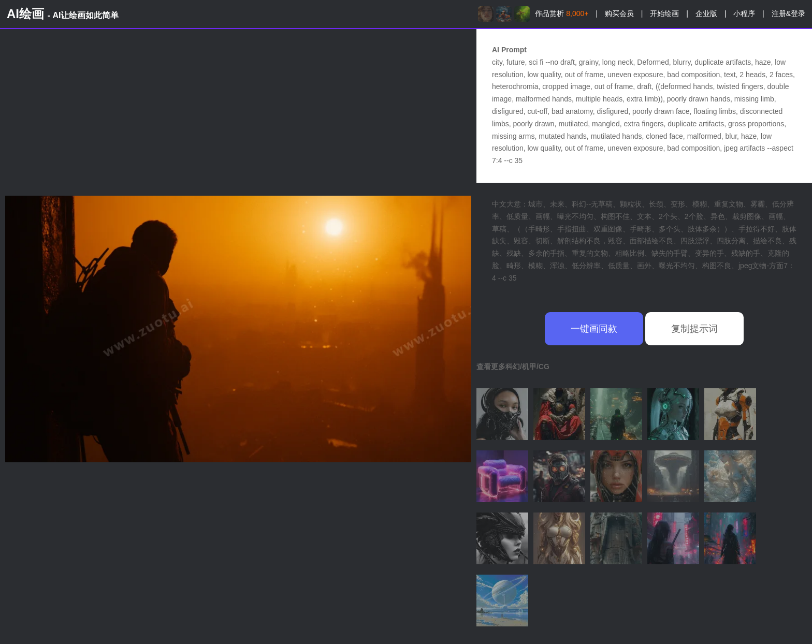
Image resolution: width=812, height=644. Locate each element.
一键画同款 (594, 329)
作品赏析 (561, 13)
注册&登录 (788, 13)
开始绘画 (664, 13)
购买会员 (619, 13)
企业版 (706, 13)
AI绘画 (63, 14)
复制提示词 (694, 329)
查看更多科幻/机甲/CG (512, 366)
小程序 (744, 13)
